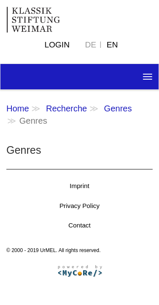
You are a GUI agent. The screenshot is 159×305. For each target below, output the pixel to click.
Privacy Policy (79, 205)
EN (112, 44)
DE (90, 44)
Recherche (66, 108)
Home (17, 108)
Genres (118, 108)
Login (57, 44)
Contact (79, 225)
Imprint (79, 185)
